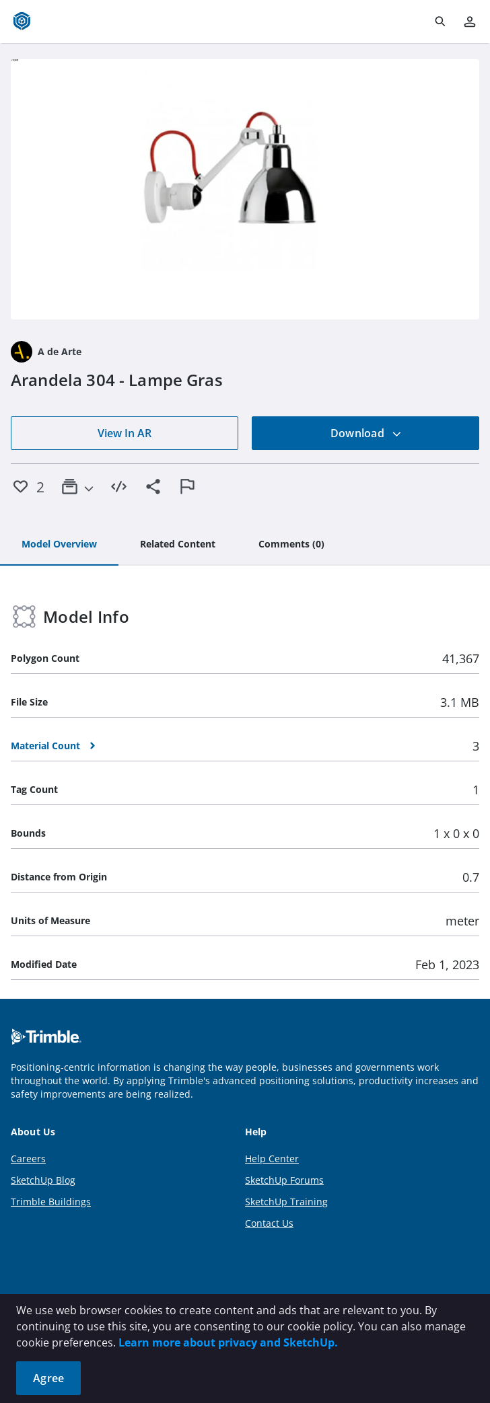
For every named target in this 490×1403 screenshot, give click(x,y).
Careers (28, 1158)
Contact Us (269, 1223)
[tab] (59, 545)
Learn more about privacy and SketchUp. (228, 1342)
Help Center (272, 1158)
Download (366, 433)
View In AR (124, 433)
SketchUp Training (286, 1201)
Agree (48, 1378)
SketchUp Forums (284, 1180)
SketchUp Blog (43, 1180)
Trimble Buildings (51, 1201)
